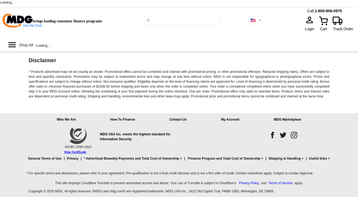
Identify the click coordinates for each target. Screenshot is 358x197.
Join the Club (32, 26)
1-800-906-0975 (328, 11)
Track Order (343, 29)
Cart (323, 29)
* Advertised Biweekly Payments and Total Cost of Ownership (131, 158)
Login (311, 29)
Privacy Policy (249, 183)
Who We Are (66, 119)
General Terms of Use (45, 158)
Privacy (73, 158)
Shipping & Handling (285, 158)
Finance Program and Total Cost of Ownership (223, 158)
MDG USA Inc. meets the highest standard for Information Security (135, 136)
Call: (311, 11)
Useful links (318, 158)
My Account (230, 119)
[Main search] (148, 20)
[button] (179, 161)
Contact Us (178, 119)
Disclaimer (42, 60)
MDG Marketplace (287, 119)
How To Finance (122, 119)
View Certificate (75, 152)
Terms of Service (280, 183)
